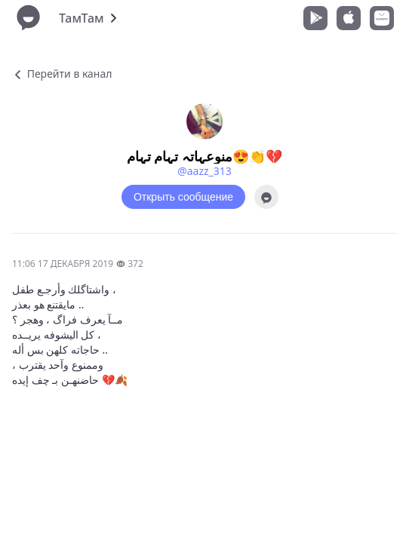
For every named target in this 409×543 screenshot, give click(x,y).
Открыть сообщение (183, 197)
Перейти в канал (62, 73)
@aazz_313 (204, 171)
